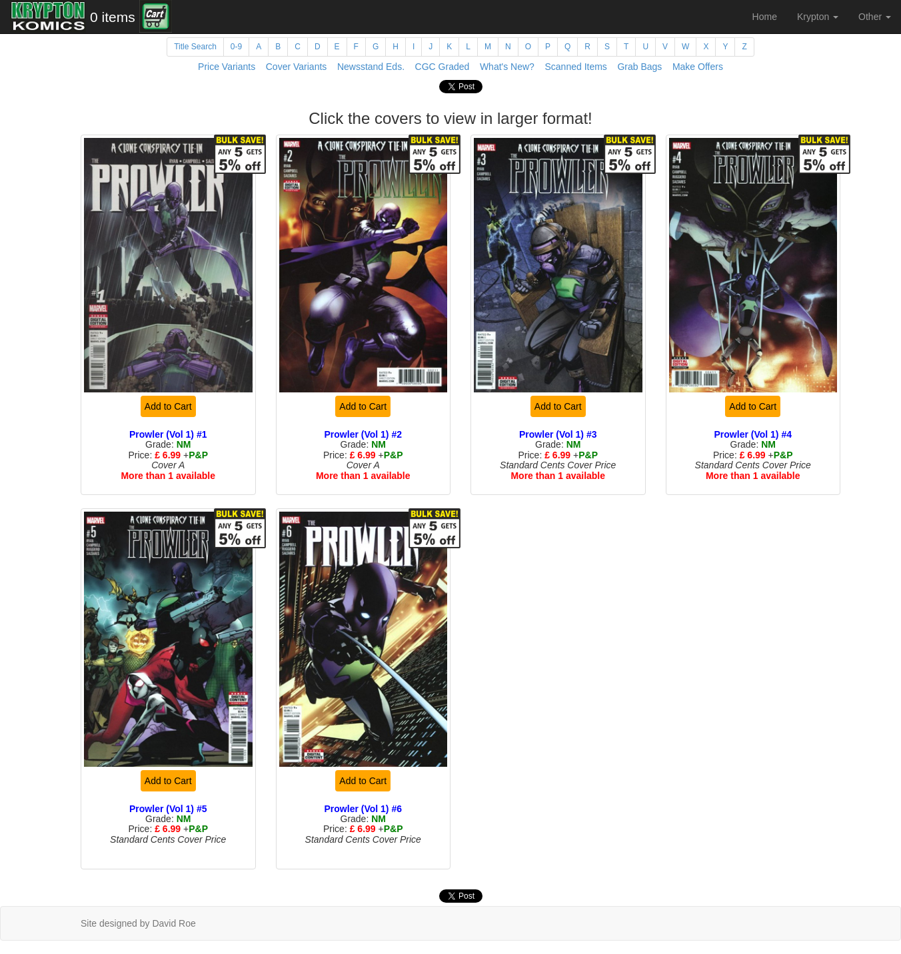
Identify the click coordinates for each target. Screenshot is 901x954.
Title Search (195, 46)
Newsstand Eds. (371, 66)
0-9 (236, 46)
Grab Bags (639, 66)
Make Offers (697, 66)
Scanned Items (575, 66)
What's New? (507, 66)
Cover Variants (296, 66)
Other (874, 16)
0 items (112, 17)
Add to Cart (168, 406)
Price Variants (226, 66)
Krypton (817, 16)
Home (764, 16)
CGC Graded (442, 66)
